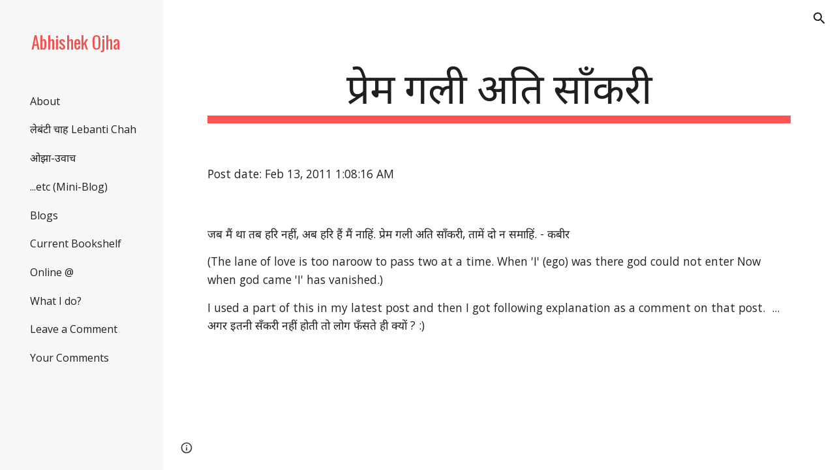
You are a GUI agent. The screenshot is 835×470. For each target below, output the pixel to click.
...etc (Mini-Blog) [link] (69, 187)
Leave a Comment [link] (73, 329)
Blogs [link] (44, 215)
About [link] (45, 101)
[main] (499, 92)
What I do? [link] (56, 301)
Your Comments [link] (69, 358)
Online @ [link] (52, 272)
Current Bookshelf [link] (75, 243)
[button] (819, 18)
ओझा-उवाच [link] (53, 158)
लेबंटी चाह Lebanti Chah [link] (83, 129)
